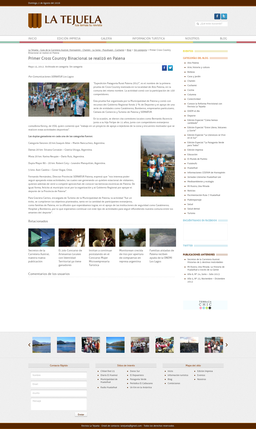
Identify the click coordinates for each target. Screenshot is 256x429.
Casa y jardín (193, 76)
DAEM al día (193, 111)
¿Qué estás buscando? (198, 24)
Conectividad (193, 99)
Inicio (32, 38)
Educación (192, 154)
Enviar (81, 414)
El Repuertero (137, 375)
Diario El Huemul (109, 375)
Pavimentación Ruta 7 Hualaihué (203, 195)
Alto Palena (193, 62)
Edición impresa (68, 38)
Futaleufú (192, 163)
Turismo (191, 213)
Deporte (191, 115)
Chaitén (191, 80)
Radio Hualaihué (109, 387)
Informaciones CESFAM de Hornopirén (206, 172)
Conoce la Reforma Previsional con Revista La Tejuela (204, 105)
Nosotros (192, 38)
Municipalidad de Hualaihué (109, 380)
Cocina (190, 90)
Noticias (191, 190)
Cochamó (192, 85)
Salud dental (193, 208)
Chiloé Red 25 (108, 371)
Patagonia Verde (138, 379)
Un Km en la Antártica (141, 387)
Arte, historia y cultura (198, 67)
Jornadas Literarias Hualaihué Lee (204, 177)
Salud (190, 204)
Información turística (148, 38)
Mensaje (59, 404)
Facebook (164, 68)
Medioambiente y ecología (200, 181)
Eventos (201, 375)
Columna (191, 94)
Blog (223, 38)
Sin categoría (75, 66)
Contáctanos (174, 383)
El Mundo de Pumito (197, 158)
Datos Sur (135, 371)
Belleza (191, 72)
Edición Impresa (205, 371)
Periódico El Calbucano (141, 383)
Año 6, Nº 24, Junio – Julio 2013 (203, 274)
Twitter (170, 68)
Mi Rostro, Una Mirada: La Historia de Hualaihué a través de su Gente (205, 268)
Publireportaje (194, 199)
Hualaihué (192, 167)
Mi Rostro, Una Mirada (198, 186)
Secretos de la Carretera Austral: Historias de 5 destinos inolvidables (205, 261)
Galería (106, 38)
